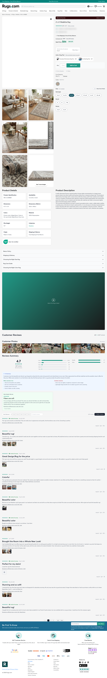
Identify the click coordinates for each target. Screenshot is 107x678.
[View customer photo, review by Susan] (7, 348)
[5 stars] (14, 414)
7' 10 (67, 102)
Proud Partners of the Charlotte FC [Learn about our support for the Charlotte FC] (35, 659)
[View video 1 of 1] (4, 572)
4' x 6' (71, 95)
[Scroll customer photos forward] (103, 348)
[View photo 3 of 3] (14, 444)
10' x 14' (98, 95)
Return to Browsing (6, 14)
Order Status (101, 1)
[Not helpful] (104, 469)
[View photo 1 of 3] (4, 444)
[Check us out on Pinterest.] (88, 662)
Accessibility (56, 670)
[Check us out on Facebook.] (80, 662)
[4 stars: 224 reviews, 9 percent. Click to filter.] (53, 363)
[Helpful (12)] (101, 556)
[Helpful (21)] (101, 425)
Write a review (71, 25)
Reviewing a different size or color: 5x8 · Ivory (13, 406)
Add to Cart (73, 65)
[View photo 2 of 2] (9, 529)
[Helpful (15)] (101, 491)
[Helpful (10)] (101, 599)
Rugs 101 (55, 666)
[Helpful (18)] (101, 448)
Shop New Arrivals (53, 1)
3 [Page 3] (53, 620)
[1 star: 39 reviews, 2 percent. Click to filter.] (53, 369)
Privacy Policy (97, 626)
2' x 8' (64, 109)
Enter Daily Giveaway (32, 673)
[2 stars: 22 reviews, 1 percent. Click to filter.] (53, 367)
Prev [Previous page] (45, 620)
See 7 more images (41, 184)
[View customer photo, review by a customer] (27, 348)
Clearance (102, 11)
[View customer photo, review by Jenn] (17, 348)
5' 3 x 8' (85, 95)
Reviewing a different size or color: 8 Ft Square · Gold (13, 548)
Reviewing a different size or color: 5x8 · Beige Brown (13, 612)
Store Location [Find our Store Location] (31, 664)
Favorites (98, 6)
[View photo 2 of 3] (9, 444)
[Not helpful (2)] (104, 491)
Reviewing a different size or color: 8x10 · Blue (12, 422)
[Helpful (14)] (101, 512)
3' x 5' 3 (65, 95)
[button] (51, 19)
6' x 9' (91, 95)
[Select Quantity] (62, 65)
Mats (66, 11)
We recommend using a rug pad (72, 55)
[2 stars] (25, 414)
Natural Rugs (34, 11)
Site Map (30, 666)
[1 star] (28, 414)
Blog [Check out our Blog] (29, 663)
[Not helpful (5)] (104, 448)
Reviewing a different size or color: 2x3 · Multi (12, 483)
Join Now (101, 624)
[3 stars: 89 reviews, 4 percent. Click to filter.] (53, 365)
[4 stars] (17, 414)
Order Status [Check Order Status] (56, 661)
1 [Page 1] (48, 620)
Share (68, 71)
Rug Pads (60, 11)
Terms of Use (5, 669)
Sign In (90, 6)
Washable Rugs (24, 11)
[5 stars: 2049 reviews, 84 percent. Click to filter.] (53, 360)
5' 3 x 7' (78, 95)
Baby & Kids (52, 11)
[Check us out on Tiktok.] (85, 662)
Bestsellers (30, 670)
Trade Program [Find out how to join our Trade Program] (31, 671)
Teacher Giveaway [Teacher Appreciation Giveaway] (32, 675)
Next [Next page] (62, 620)
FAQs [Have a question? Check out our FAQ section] (55, 663)
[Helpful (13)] (101, 533)
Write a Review (100, 414)
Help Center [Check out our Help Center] (56, 664)
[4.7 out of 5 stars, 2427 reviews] (61, 26)
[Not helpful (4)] (104, 425)
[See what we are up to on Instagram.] (82, 662)
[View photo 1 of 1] (4, 465)
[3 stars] (21, 414)
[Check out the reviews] (84, 670)
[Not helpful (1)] (104, 512)
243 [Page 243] (58, 620)
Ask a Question (60, 71)
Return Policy (56, 668)
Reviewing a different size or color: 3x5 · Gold (12, 525)
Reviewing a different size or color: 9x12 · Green (12, 440)
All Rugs (4, 11)
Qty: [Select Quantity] (58, 65)
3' (57, 102)
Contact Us (56, 659)
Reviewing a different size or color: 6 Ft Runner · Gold (13, 568)
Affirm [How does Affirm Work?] (29, 668)
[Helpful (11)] (102, 576)
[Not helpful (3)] (104, 533)
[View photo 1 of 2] (4, 529)
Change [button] (65, 76)
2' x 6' (58, 109)
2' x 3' (58, 95)
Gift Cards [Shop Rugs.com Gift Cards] (30, 661)
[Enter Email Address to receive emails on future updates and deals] (84, 623)
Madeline (17, 14)
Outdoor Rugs (43, 11)
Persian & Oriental (13, 11)
